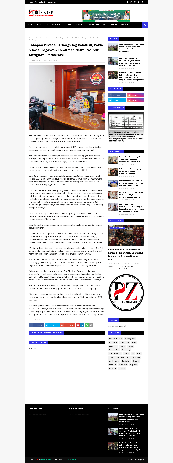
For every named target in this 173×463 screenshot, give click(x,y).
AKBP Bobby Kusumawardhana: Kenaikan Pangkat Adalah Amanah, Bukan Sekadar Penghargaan (131, 47)
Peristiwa (120, 357)
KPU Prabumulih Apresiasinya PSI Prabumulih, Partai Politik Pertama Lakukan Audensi (131, 194)
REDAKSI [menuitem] (38, 25)
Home (31, 2)
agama (126, 354)
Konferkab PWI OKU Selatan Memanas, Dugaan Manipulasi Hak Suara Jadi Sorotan (131, 183)
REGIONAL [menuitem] (80, 25)
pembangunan (114, 361)
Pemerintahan (114, 350)
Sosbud (111, 357)
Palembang (126, 350)
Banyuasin (133, 365)
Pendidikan (126, 361)
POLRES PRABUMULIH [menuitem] (54, 25)
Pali (133, 354)
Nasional (122, 368)
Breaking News (130, 339)
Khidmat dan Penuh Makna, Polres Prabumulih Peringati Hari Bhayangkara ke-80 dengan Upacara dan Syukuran (131, 76)
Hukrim (122, 346)
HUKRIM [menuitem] (69, 25)
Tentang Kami (40, 2)
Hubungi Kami (52, 2)
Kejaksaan (112, 368)
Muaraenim (123, 365)
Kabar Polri (113, 346)
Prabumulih (113, 342)
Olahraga (136, 357)
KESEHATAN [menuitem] (31, 30)
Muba (134, 342)
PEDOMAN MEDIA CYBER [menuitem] (98, 25)
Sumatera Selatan (115, 354)
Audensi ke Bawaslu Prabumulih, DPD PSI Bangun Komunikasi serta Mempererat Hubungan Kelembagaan (131, 207)
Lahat (128, 357)
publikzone (34, 60)
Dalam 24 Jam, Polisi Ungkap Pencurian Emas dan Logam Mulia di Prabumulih (130, 171)
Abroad (130, 346)
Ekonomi (136, 361)
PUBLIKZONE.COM (69, 460)
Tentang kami (139, 460)
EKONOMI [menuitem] (124, 25)
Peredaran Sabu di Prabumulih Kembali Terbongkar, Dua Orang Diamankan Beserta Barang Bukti (125, 254)
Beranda (32, 38)
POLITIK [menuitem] (114, 25)
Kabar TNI (112, 365)
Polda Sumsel (40, 38)
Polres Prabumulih (115, 339)
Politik (139, 354)
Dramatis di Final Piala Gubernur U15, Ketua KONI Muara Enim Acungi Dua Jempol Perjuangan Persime (131, 61)
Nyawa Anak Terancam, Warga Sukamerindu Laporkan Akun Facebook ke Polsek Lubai (131, 159)
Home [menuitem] (29, 25)
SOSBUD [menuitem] (43, 30)
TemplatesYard (46, 460)
